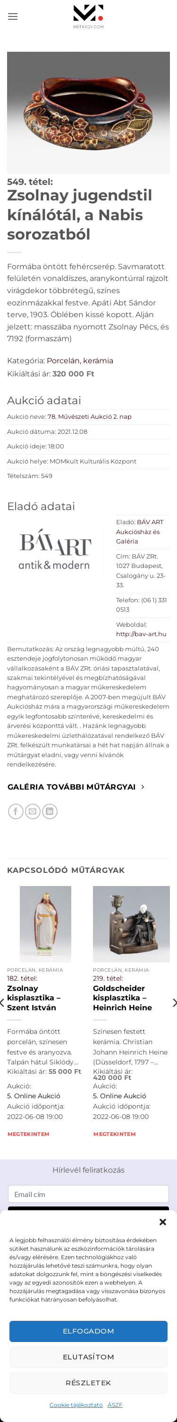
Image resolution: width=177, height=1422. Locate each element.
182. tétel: (22, 978)
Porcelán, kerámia (80, 360)
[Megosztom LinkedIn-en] (50, 811)
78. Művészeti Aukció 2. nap (90, 416)
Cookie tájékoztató (76, 1404)
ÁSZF (115, 1404)
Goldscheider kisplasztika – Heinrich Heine (122, 998)
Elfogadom (88, 1330)
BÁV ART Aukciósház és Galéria (139, 532)
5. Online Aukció (33, 1096)
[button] (163, 1222)
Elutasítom (89, 1356)
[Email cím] (88, 1194)
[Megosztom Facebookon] (16, 811)
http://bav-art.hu (141, 634)
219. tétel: (108, 978)
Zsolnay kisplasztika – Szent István (33, 998)
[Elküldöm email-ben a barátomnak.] (33, 811)
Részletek (88, 1382)
